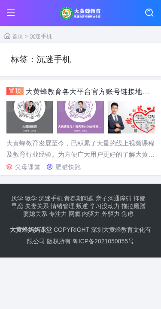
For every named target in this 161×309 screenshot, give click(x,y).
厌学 (17, 198)
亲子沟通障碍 (114, 198)
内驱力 (91, 213)
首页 (13, 36)
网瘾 (75, 213)
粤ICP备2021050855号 (103, 241)
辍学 (31, 198)
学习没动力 (105, 206)
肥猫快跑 (68, 167)
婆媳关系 (35, 213)
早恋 (17, 206)
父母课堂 (28, 167)
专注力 (58, 213)
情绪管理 (63, 206)
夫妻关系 (37, 206)
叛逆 (82, 206)
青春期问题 (79, 198)
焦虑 (128, 213)
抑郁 (140, 198)
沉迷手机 (51, 198)
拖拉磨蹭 (134, 206)
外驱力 (111, 213)
